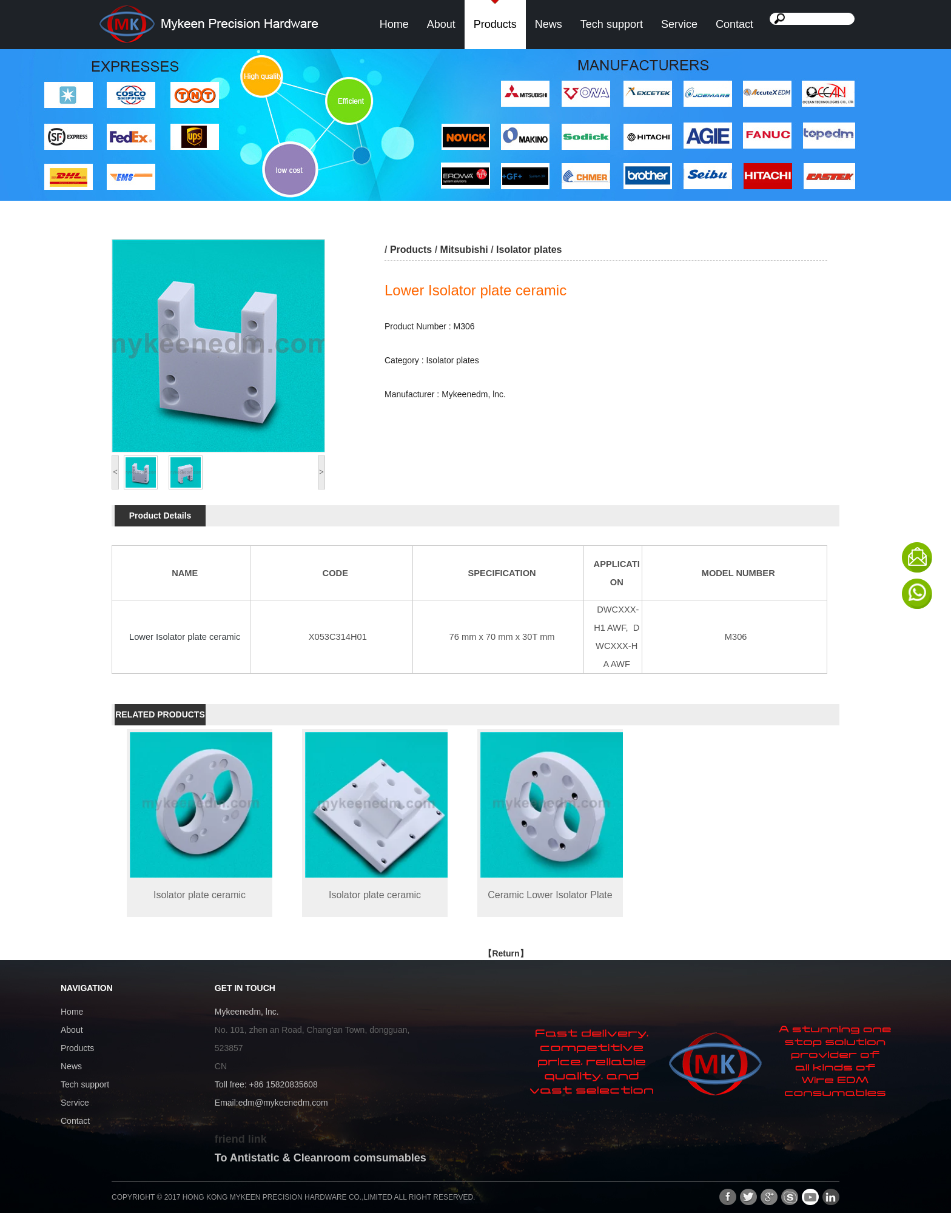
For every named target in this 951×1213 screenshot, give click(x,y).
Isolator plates (530, 249)
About (441, 24)
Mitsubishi (464, 249)
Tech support (611, 24)
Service (679, 24)
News (548, 24)
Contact (734, 24)
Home (394, 24)
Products (495, 24)
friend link (241, 1139)
